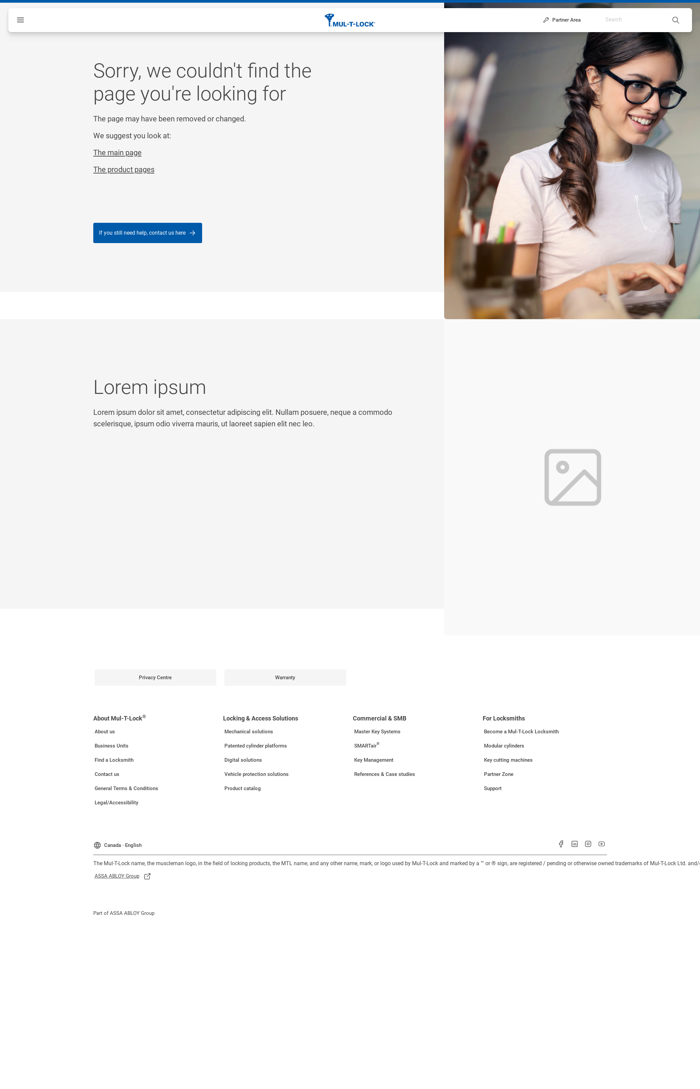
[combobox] (652, 18)
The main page (117, 152)
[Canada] (117, 842)
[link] (155, 677)
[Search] (676, 18)
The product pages (123, 169)
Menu (32, 20)
